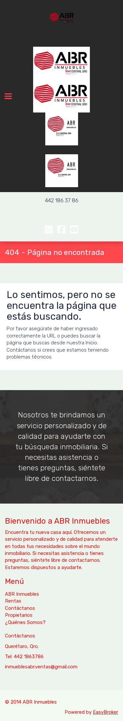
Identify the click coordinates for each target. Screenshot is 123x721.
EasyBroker (105, 712)
